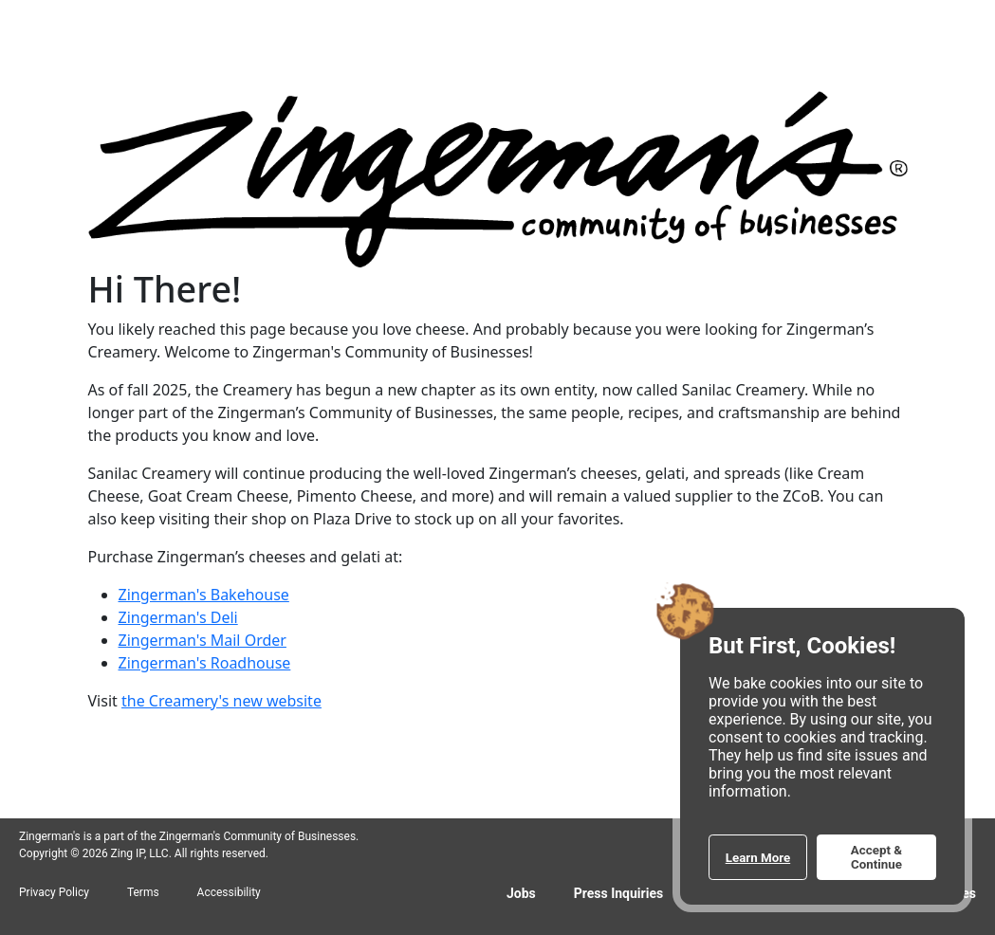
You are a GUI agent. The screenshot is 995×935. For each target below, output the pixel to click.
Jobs (521, 893)
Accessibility (229, 892)
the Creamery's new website (221, 700)
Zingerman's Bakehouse (204, 594)
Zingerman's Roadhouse (205, 662)
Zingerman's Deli (178, 617)
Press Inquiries (618, 893)
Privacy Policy (54, 892)
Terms (143, 892)
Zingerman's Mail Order (202, 640)
